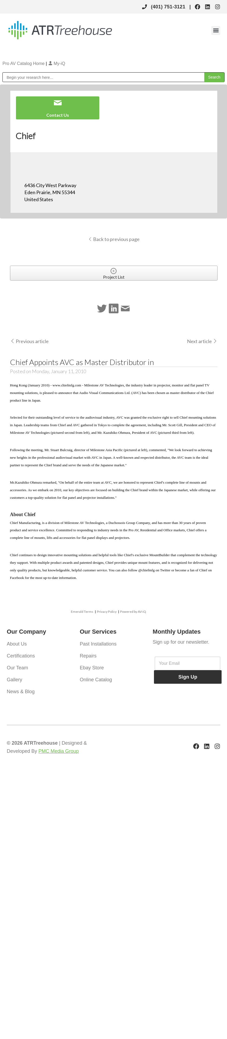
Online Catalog (96, 679)
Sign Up (187, 677)
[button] (215, 30)
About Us (17, 644)
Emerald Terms (82, 612)
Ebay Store (92, 667)
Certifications (21, 656)
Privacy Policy (107, 612)
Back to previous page (114, 239)
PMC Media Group (58, 751)
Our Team (17, 667)
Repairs (88, 656)
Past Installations (98, 644)
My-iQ (56, 63)
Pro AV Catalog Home (24, 63)
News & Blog (21, 691)
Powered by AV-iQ (133, 612)
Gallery (14, 679)
